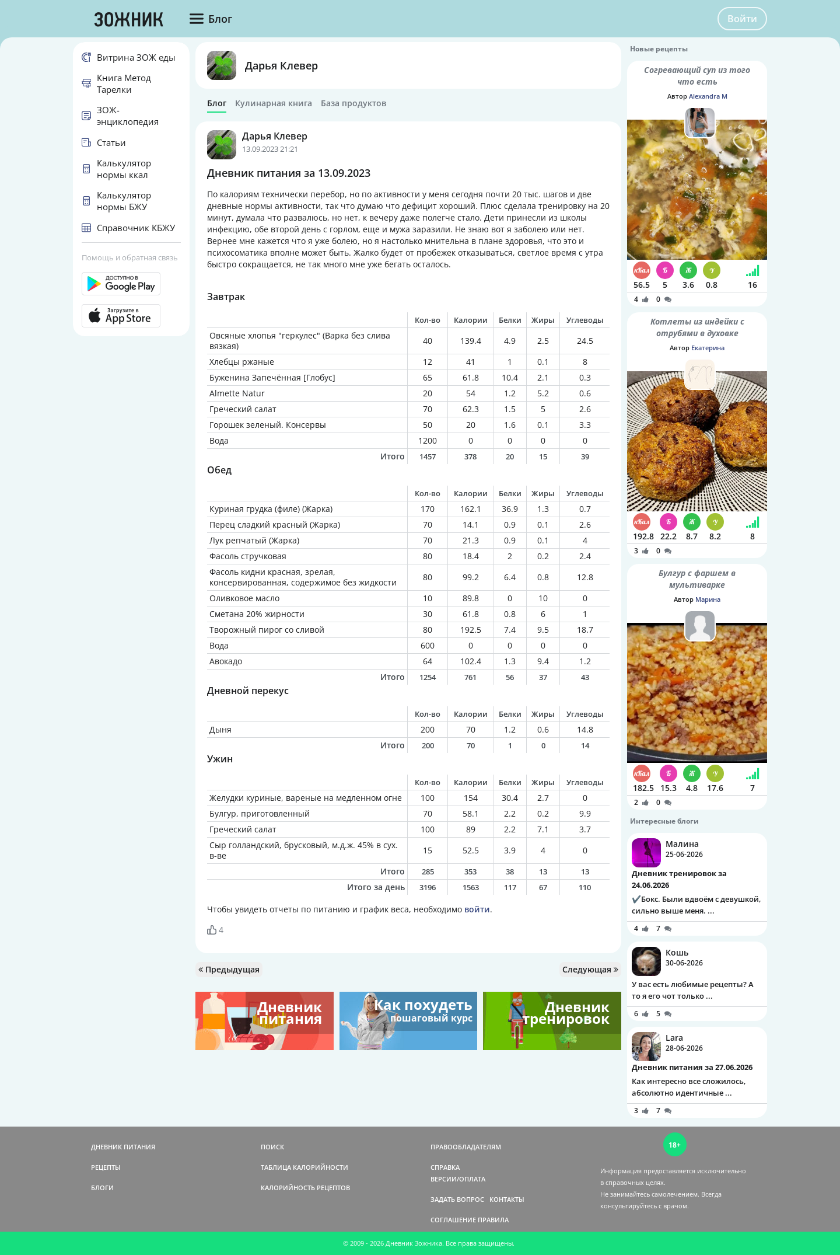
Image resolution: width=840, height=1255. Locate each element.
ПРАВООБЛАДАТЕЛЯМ (465, 1146)
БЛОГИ (102, 1187)
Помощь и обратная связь (130, 257)
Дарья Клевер (281, 65)
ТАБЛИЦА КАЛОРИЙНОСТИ (304, 1167)
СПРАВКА (445, 1167)
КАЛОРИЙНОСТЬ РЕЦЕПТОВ (305, 1187)
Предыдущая (229, 969)
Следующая (590, 969)
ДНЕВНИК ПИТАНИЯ (123, 1146)
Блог (216, 103)
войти (477, 909)
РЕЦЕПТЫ (106, 1167)
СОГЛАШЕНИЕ (453, 1219)
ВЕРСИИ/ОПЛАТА (457, 1178)
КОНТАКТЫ (506, 1199)
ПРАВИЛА (493, 1219)
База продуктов (353, 103)
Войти (742, 18)
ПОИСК (272, 1146)
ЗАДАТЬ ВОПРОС (457, 1199)
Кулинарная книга (273, 103)
